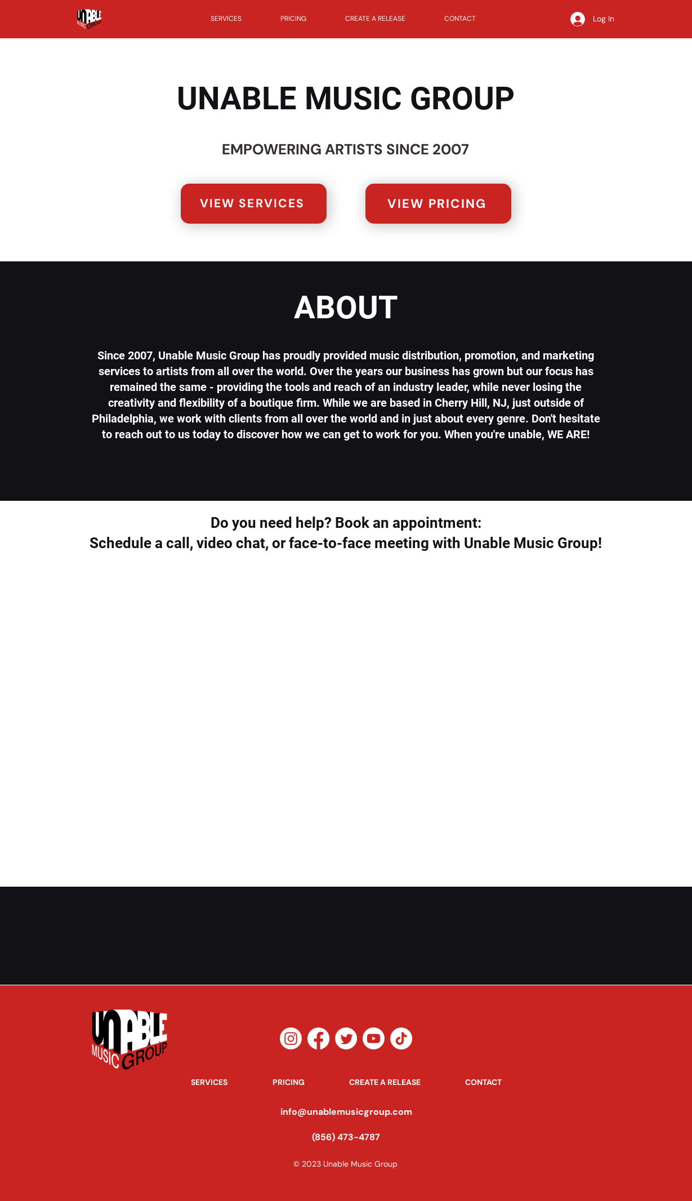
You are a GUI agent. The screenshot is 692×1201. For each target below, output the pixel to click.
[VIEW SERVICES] (254, 204)
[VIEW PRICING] (438, 204)
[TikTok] (401, 1038)
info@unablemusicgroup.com (346, 1112)
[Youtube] (374, 1038)
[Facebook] (318, 1038)
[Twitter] (346, 1038)
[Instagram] (291, 1038)
